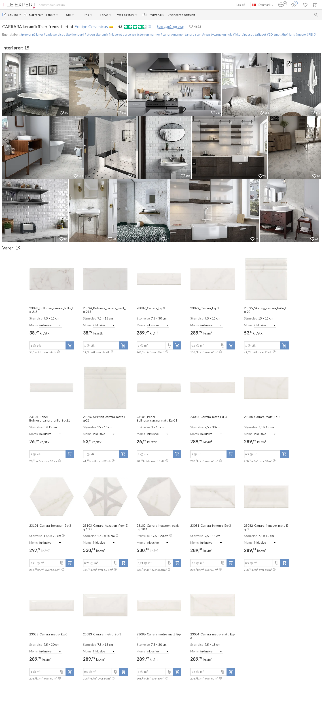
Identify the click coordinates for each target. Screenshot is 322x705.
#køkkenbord (74, 34)
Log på (241, 4)
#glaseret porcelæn (122, 34)
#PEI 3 (311, 34)
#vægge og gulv (221, 34)
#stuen (89, 34)
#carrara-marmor (172, 34)
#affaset (260, 34)
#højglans (288, 34)
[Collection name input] (35, 15)
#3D (269, 34)
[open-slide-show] (51, 278)
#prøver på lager (31, 34)
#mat (277, 34)
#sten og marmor (148, 34)
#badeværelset (54, 34)
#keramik (101, 34)
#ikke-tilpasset (243, 34)
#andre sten (192, 34)
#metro (300, 34)
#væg (205, 34)
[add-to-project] (70, 345)
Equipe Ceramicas (91, 26)
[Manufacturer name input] (13, 15)
